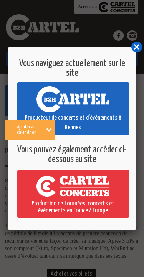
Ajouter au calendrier (34, 130)
